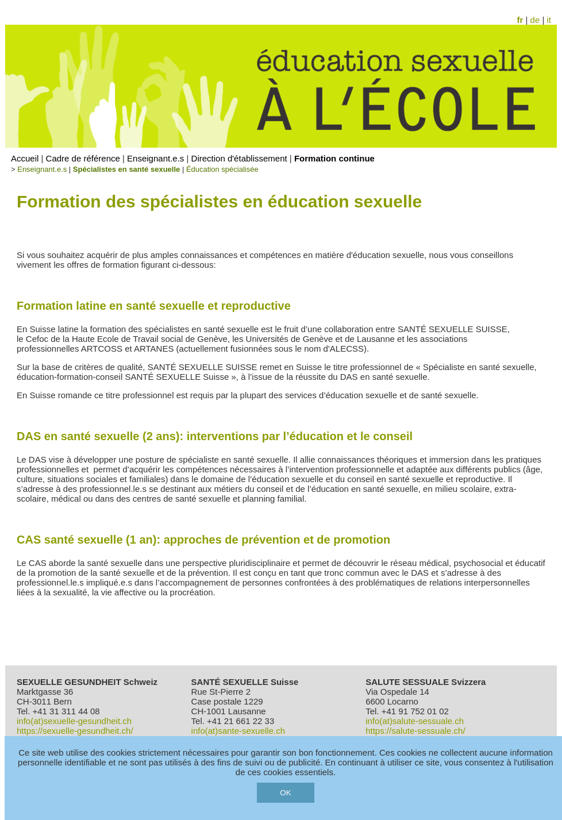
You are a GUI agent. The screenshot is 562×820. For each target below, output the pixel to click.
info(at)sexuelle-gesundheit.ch (74, 721)
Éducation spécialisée (222, 169)
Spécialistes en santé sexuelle (126, 169)
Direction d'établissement (239, 158)
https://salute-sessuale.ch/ (415, 731)
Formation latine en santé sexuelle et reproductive (154, 305)
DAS (215, 436)
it (549, 20)
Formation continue (334, 158)
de (535, 20)
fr (520, 20)
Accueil (25, 158)
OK (285, 792)
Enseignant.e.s (155, 158)
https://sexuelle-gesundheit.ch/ (75, 731)
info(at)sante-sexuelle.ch (238, 731)
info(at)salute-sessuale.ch (414, 721)
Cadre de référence (83, 158)
